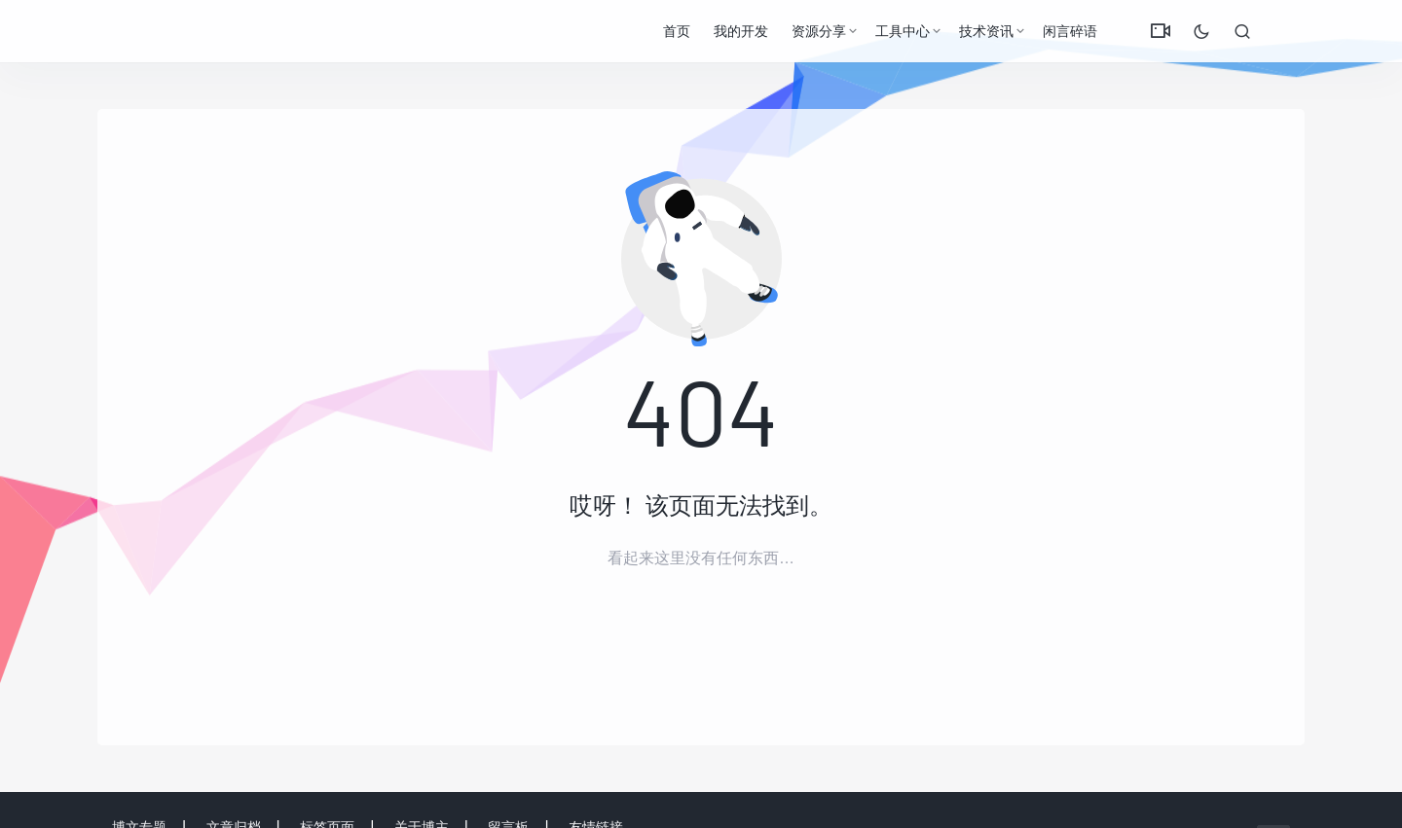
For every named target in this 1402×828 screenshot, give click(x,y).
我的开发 (741, 31)
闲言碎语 (1070, 31)
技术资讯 (986, 31)
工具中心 (902, 31)
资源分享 (819, 31)
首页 (676, 31)
